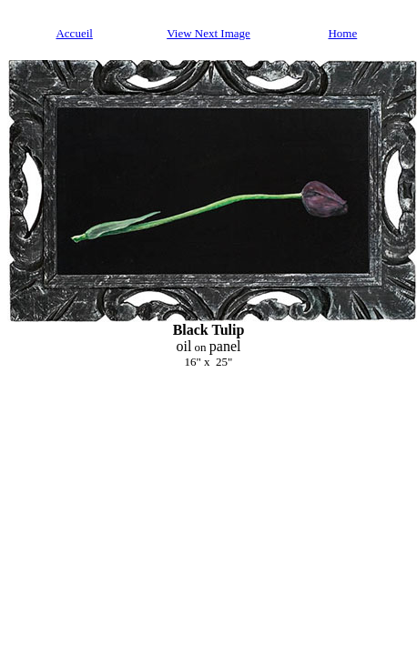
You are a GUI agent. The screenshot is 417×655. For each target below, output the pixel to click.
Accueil (74, 33)
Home (342, 33)
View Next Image (208, 33)
